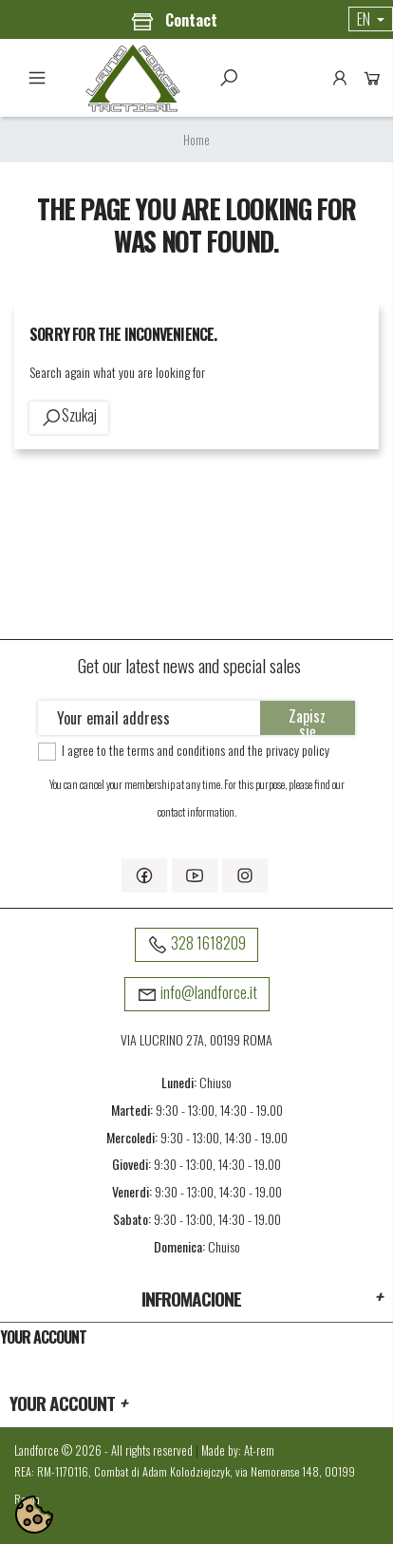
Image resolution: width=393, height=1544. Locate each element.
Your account (43, 1337)
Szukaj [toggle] (228, 77)
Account (339, 77)
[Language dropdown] (370, 19)
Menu (37, 77)
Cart (372, 77)
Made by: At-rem (237, 1450)
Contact (174, 21)
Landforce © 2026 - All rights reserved (105, 1450)
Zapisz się (307, 720)
